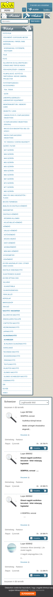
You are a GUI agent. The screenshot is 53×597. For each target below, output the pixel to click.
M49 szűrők (9, 158)
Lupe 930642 (26, 544)
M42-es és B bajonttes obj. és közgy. (16, 130)
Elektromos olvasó (12, 274)
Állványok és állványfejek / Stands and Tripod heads (15, 64)
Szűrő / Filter (9, 146)
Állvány (6, 282)
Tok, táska (8, 89)
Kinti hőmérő (9, 243)
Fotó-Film (7, 33)
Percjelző (7, 294)
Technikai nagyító (11, 352)
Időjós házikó (10, 239)
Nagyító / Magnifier (11, 311)
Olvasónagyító (10, 335)
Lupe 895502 (26, 496)
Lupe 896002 (26, 453)
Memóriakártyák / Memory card (14, 106)
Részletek (23, 435)
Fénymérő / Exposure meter (15, 37)
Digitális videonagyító (12, 270)
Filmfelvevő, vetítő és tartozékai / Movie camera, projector (15, 76)
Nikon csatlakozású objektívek (12, 136)
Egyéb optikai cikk (11, 278)
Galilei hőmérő (10, 230)
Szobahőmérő (10, 247)
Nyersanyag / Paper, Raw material (14, 43)
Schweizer (8, 340)
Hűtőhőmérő (9, 235)
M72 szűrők (9, 183)
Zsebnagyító (8, 380)
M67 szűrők (9, 179)
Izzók (6, 94)
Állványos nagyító (11, 315)
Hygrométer (8, 255)
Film (5, 55)
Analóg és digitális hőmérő (15, 206)
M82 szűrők (9, 191)
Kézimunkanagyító (11, 327)
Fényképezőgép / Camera (14, 69)
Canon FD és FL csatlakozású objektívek (16, 116)
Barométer (8, 210)
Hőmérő (6, 226)
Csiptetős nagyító (11, 323)
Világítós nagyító (11, 368)
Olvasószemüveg (10, 290)
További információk (36, 590)
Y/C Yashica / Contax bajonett (17, 142)
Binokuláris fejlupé (12, 319)
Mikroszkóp (8, 302)
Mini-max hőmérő (11, 251)
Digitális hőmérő (10, 214)
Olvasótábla (9, 286)
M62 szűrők (9, 175)
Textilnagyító (10, 364)
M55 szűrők (9, 166)
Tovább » (46, 10)
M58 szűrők (9, 171)
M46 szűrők (9, 154)
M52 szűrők (9, 162)
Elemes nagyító (11, 372)
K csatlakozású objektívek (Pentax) (16, 123)
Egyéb (5, 388)
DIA (4, 384)
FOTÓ (5, 59)
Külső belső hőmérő (13, 222)
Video (5, 393)
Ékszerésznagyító (12, 356)
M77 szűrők (9, 187)
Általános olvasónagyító (15, 344)
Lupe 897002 (26, 412)
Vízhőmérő (8, 259)
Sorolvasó (8, 348)
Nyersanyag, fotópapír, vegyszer (14, 49)
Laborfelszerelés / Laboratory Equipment (13, 99)
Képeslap (7, 298)
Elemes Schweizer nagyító (15, 376)
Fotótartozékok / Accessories (11, 84)
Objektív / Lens (9, 111)
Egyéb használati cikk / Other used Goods (16, 264)
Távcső (6, 307)
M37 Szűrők (9, 150)
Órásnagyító (9, 360)
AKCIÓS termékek (10, 202)
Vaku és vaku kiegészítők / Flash (14, 196)
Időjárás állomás (11, 218)
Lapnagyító (8, 331)
